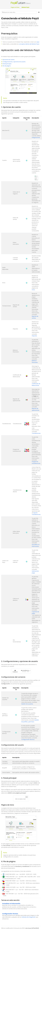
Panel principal (7, 64)
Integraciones (36, 137)
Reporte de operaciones (35, 409)
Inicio (33, 290)
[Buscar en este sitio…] (19, 12)
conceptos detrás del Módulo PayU (29, 44)
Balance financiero (35, 361)
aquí (38, 42)
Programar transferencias (36, 462)
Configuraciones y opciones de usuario (14, 62)
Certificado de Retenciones (36, 384)
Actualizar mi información (35, 545)
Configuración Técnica (10, 914)
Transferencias (36, 433)
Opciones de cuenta (8, 59)
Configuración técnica (27, 739)
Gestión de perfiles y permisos (30, 721)
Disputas (34, 336)
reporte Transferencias (36, 513)
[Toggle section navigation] (38, 12)
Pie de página (7, 66)
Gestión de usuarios (27, 704)
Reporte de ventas (35, 317)
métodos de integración (28, 917)
